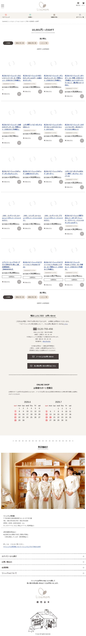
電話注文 (78, 5)
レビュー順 (44, 43)
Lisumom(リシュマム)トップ (9, 21)
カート (83, 5)
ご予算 (26, 21)
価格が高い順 (32, 43)
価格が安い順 (20, 43)
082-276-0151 (47, 341)
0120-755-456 (45, 329)
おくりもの (20, 21)
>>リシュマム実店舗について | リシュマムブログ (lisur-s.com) (22, 546)
